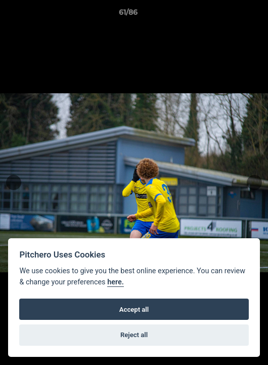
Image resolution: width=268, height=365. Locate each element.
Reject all (134, 335)
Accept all (134, 309)
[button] (232, 14)
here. (115, 282)
